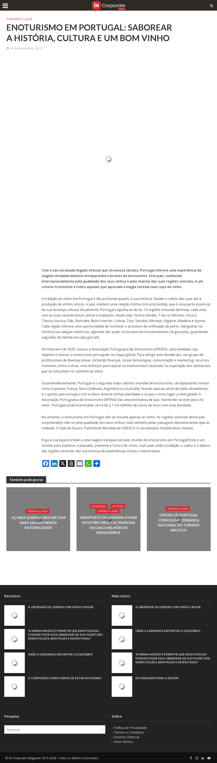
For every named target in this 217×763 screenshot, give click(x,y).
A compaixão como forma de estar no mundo (66, 678)
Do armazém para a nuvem (157, 678)
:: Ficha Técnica (122, 741)
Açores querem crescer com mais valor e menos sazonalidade (38, 523)
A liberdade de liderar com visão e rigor (61, 607)
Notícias (118, 509)
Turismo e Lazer (19, 19)
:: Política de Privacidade (129, 727)
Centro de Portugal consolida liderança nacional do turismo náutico (178, 523)
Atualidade (98, 509)
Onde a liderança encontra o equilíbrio (62, 654)
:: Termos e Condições (128, 732)
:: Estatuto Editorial (125, 737)
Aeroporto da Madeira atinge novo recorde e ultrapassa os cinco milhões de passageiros (108, 525)
